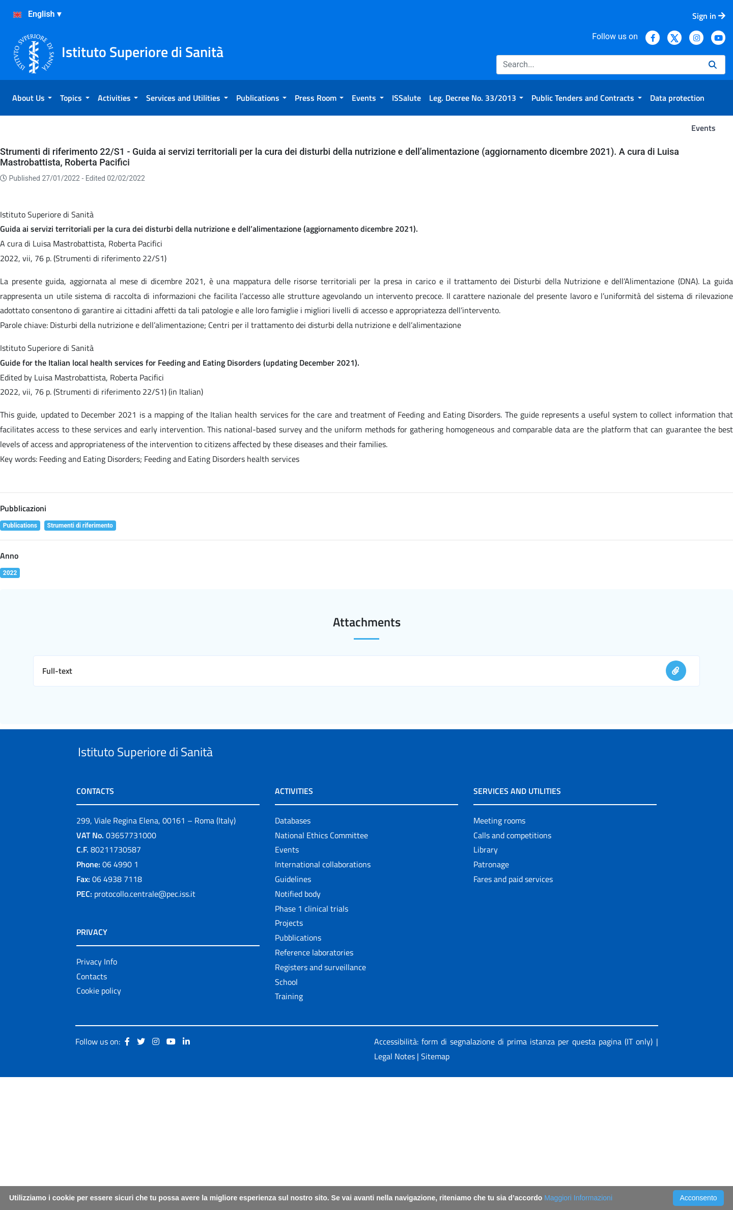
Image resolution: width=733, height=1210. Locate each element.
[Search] (598, 64)
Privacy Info (96, 1094)
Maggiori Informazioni (578, 1198)
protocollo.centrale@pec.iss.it (144, 1027)
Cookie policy (98, 1124)
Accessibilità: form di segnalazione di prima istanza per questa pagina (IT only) (513, 1175)
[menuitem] (32, 98)
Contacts (91, 1109)
